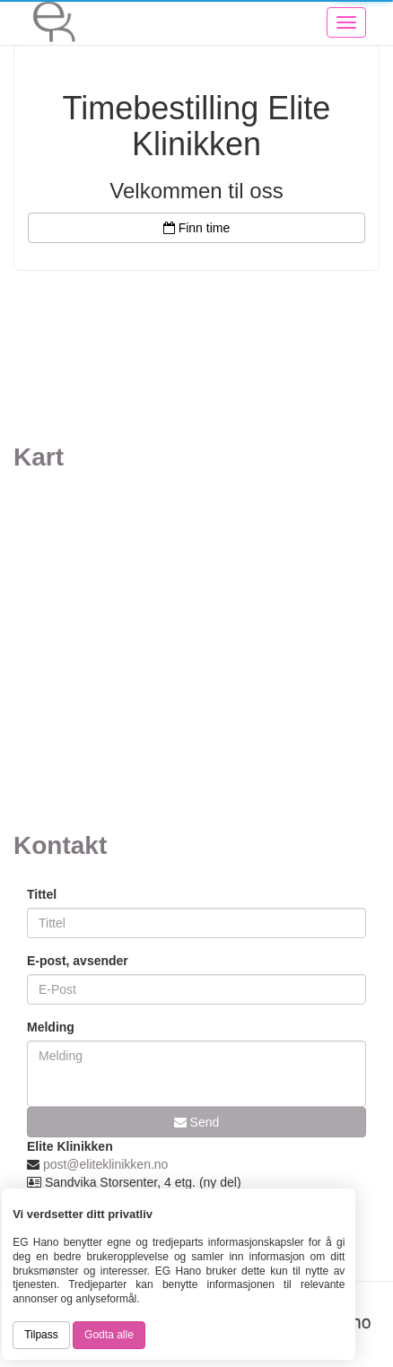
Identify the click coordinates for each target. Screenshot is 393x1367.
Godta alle (109, 1334)
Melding (50, 1027)
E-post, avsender (77, 960)
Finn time (196, 228)
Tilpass (41, 1334)
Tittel (42, 894)
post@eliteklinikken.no (106, 1164)
